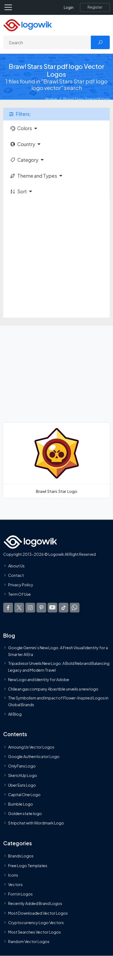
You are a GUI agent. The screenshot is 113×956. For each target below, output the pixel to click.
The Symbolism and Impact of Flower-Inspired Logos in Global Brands (58, 701)
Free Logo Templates (27, 865)
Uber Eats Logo (22, 784)
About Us (16, 565)
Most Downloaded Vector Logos (38, 912)
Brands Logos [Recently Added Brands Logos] (21, 855)
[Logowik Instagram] (30, 607)
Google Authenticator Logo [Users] (33, 756)
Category (24, 160)
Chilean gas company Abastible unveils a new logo (53, 688)
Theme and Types (33, 176)
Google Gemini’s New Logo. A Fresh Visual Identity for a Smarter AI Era (58, 651)
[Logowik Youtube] (52, 607)
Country (22, 144)
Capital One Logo (24, 794)
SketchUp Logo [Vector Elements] (22, 775)
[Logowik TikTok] (63, 607)
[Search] (47, 42)
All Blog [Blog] (15, 714)
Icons (13, 875)
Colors (21, 128)
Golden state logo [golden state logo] (25, 813)
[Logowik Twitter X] (19, 607)
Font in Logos (20, 893)
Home (51, 98)
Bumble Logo (20, 804)
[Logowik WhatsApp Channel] (74, 607)
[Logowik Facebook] (8, 607)
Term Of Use (19, 594)
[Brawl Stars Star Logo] (56, 460)
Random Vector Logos (28, 941)
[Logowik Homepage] (27, 25)
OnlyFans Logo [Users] (22, 765)
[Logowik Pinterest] (41, 607)
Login (69, 7)
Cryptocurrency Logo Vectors (36, 922)
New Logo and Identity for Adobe (38, 679)
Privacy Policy (20, 584)
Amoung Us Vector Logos (31, 747)
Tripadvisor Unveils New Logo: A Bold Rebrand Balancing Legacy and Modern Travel (58, 666)
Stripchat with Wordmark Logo (36, 822)
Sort (18, 191)
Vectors (15, 884)
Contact (16, 575)
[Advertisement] (56, 258)
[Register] (95, 7)
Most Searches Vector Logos (34, 932)
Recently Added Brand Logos (35, 903)
